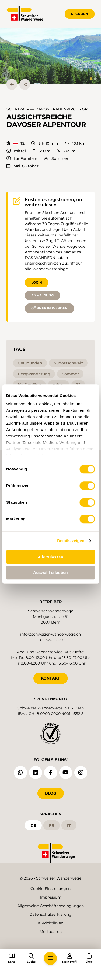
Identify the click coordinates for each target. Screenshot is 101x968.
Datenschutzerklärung (50, 914)
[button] (50, 56)
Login (36, 282)
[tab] (91, 78)
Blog (50, 793)
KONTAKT (50, 678)
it (69, 825)
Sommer (56, 158)
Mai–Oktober (22, 166)
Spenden (79, 14)
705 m (66, 151)
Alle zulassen (50, 557)
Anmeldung (42, 295)
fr (51, 825)
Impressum (50, 897)
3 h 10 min (44, 143)
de (33, 825)
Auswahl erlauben (50, 572)
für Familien (21, 158)
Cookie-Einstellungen (50, 888)
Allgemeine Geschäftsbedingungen (50, 905)
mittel (16, 151)
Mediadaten (51, 931)
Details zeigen (70, 540)
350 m (41, 151)
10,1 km (75, 143)
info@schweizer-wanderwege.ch (50, 634)
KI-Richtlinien (50, 923)
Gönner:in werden (49, 308)
